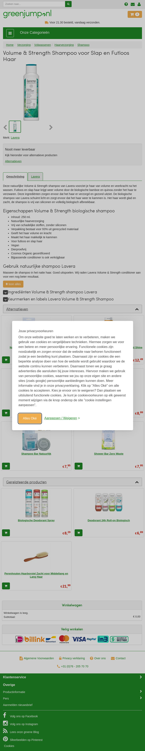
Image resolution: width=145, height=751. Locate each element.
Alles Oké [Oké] (30, 418)
